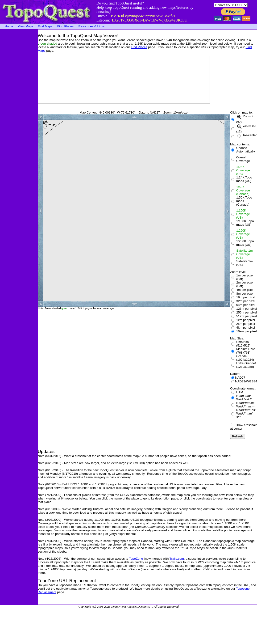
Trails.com (177, 558)
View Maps (25, 26)
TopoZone (136, 558)
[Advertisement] (19, 100)
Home (9, 26)
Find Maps (45, 26)
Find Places (65, 26)
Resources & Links (91, 26)
